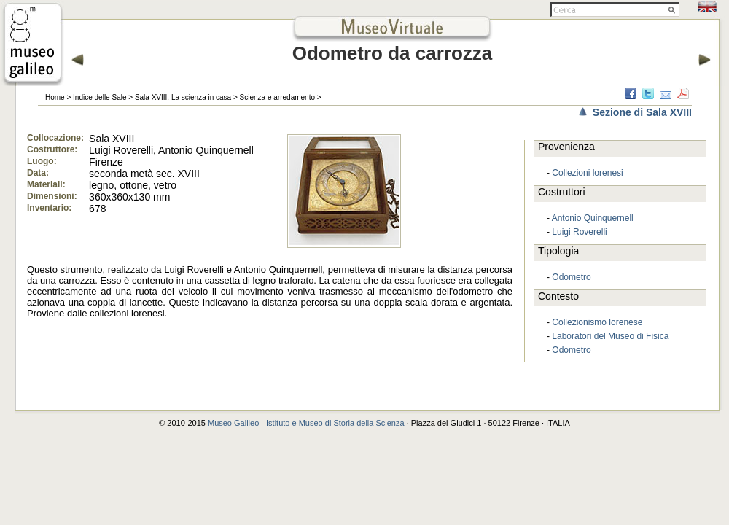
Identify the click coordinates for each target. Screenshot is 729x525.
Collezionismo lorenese (597, 322)
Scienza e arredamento (277, 97)
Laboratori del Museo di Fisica (610, 336)
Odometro (571, 277)
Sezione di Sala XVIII (642, 112)
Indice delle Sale (99, 97)
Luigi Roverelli (579, 232)
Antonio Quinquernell (593, 218)
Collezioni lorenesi (587, 173)
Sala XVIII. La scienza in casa (183, 97)
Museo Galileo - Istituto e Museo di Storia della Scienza (306, 423)
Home (55, 97)
